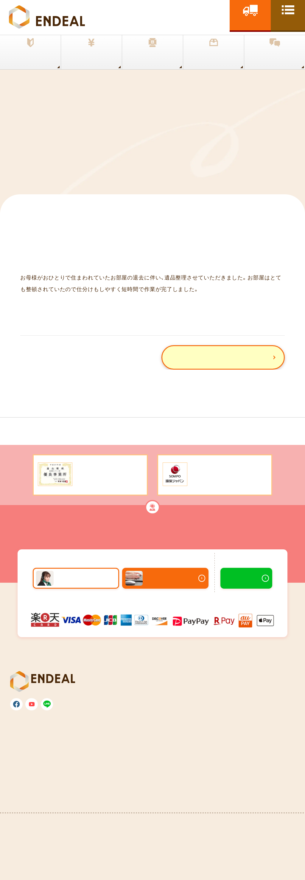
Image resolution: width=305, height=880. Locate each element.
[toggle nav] (288, 15)
